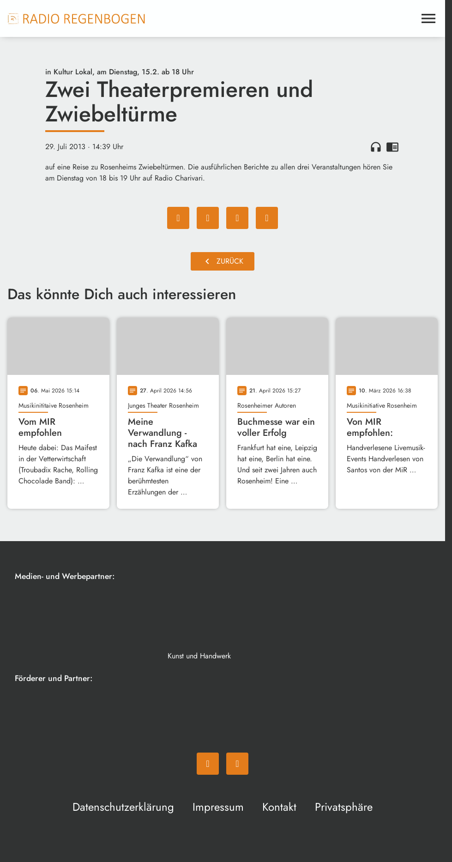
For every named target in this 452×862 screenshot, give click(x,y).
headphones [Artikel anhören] (375, 146)
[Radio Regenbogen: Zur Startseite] (76, 18)
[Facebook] (208, 764)
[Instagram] (237, 764)
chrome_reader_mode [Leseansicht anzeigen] (392, 146)
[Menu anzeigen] (428, 18)
